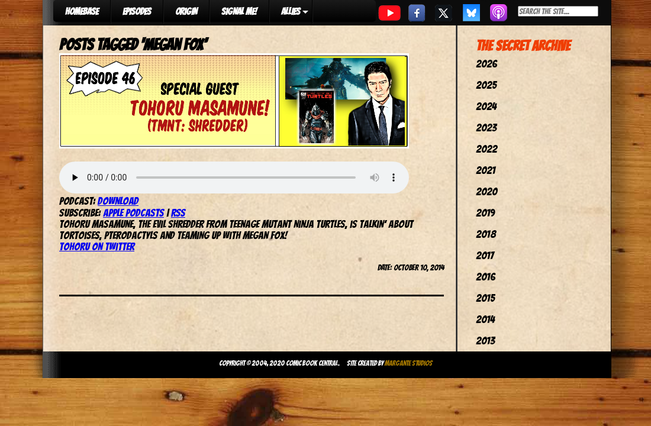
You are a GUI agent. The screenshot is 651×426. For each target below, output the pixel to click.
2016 (485, 276)
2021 (485, 170)
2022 (486, 148)
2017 (485, 255)
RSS (178, 212)
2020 (486, 191)
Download (118, 200)
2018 (486, 234)
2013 (485, 340)
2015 (485, 298)
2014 (485, 319)
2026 (486, 63)
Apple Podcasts (133, 212)
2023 (486, 127)
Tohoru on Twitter (96, 246)
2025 (486, 85)
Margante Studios (409, 363)
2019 (485, 212)
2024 (486, 106)
